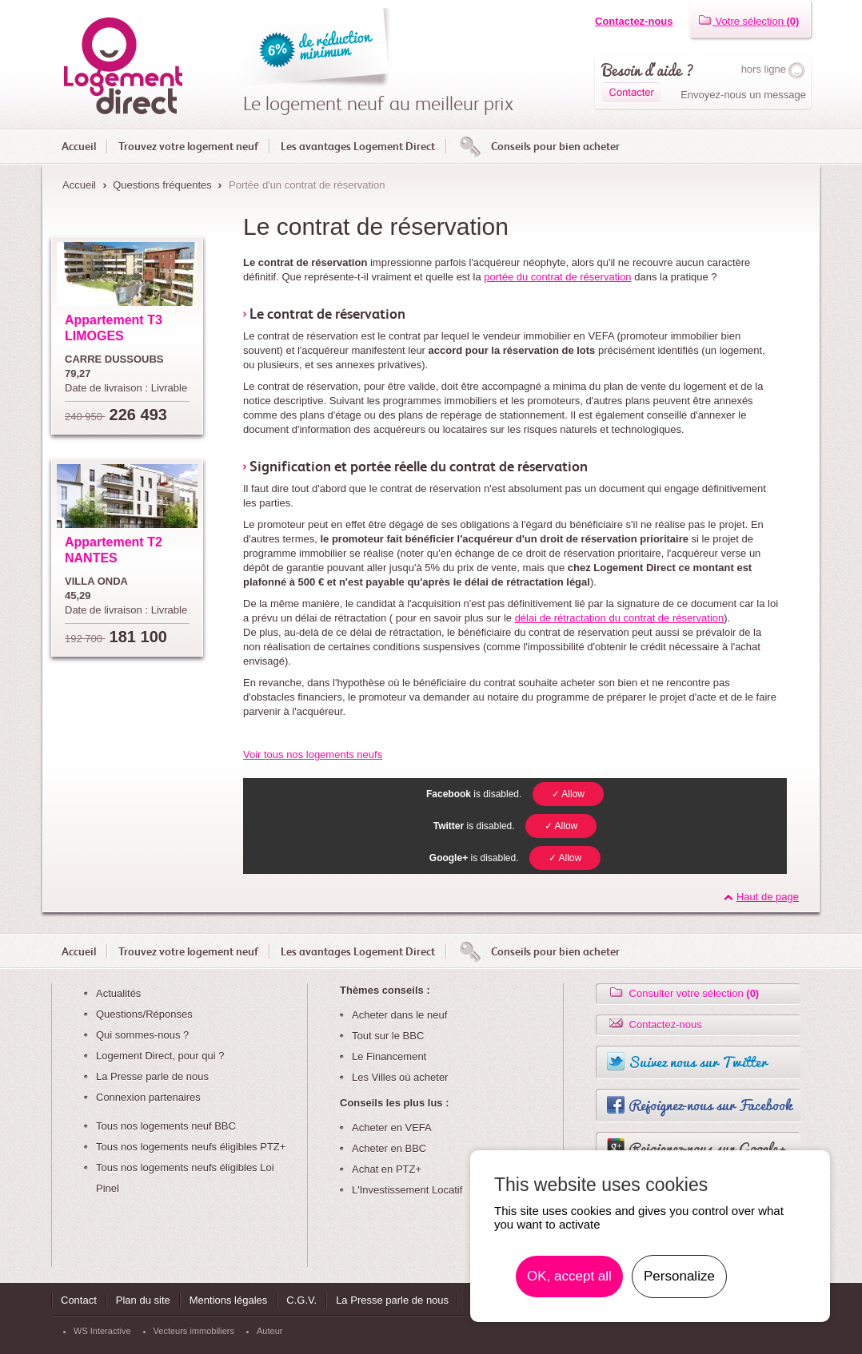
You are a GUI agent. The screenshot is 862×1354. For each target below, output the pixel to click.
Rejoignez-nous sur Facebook (710, 1105)
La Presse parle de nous (152, 1076)
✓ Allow (568, 794)
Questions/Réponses (144, 1014)
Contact (79, 1300)
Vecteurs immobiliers (194, 1331)
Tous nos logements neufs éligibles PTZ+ (190, 1147)
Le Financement (389, 1056)
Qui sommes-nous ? (142, 1035)
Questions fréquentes (162, 185)
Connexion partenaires (148, 1097)
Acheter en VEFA (392, 1128)
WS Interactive (102, 1331)
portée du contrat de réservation (557, 277)
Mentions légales (229, 1300)
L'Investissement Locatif (407, 1190)
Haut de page (767, 897)
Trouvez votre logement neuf (188, 146)
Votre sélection (748, 21)
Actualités (118, 993)
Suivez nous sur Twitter (698, 1062)
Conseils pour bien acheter (555, 146)
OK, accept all (569, 1276)
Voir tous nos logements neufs (312, 754)
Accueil (79, 146)
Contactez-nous (634, 21)
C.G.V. (301, 1300)
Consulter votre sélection (683, 993)
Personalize (679, 1276)
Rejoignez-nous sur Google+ (708, 1148)
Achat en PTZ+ (386, 1169)
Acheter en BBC (389, 1148)
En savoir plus (765, 1276)
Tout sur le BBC (388, 1036)
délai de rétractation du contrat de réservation (619, 618)
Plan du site (143, 1300)
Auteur (269, 1331)
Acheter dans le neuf (399, 1015)
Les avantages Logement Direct (358, 146)
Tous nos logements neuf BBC (166, 1126)
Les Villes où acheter (400, 1077)
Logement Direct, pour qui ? (160, 1056)
